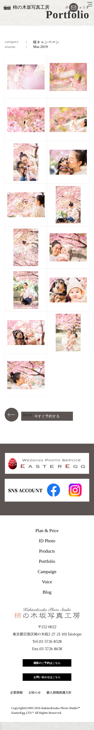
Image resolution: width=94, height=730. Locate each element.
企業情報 (16, 700)
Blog (47, 592)
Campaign (47, 571)
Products (47, 551)
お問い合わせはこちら (47, 683)
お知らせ (34, 700)
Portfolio (47, 561)
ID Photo (47, 540)
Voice (47, 581)
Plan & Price (47, 530)
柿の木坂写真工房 (31, 7)
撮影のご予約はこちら (47, 665)
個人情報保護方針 (58, 700)
